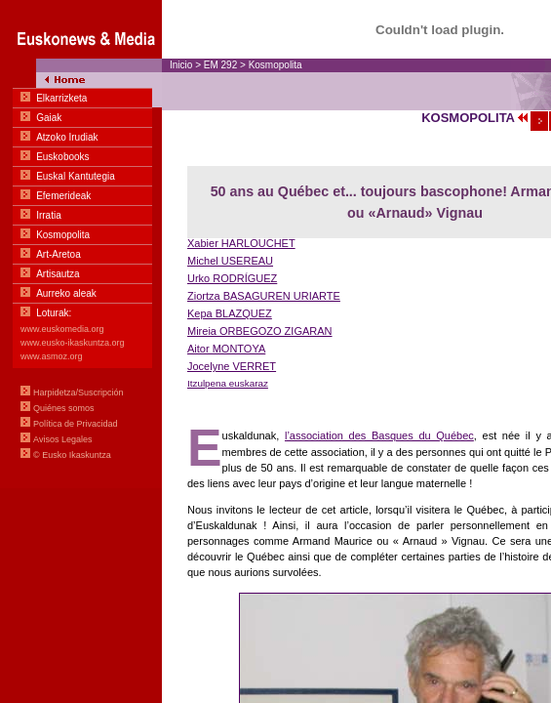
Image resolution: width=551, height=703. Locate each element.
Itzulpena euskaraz (227, 383)
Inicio (181, 65)
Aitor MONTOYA (226, 348)
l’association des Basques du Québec (379, 435)
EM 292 (220, 65)
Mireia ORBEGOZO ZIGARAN (260, 331)
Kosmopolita (275, 65)
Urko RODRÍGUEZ (232, 278)
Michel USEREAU (230, 261)
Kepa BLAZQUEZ (229, 313)
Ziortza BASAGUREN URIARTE (263, 296)
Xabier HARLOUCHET (241, 243)
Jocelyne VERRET (231, 366)
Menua (81, 244)
